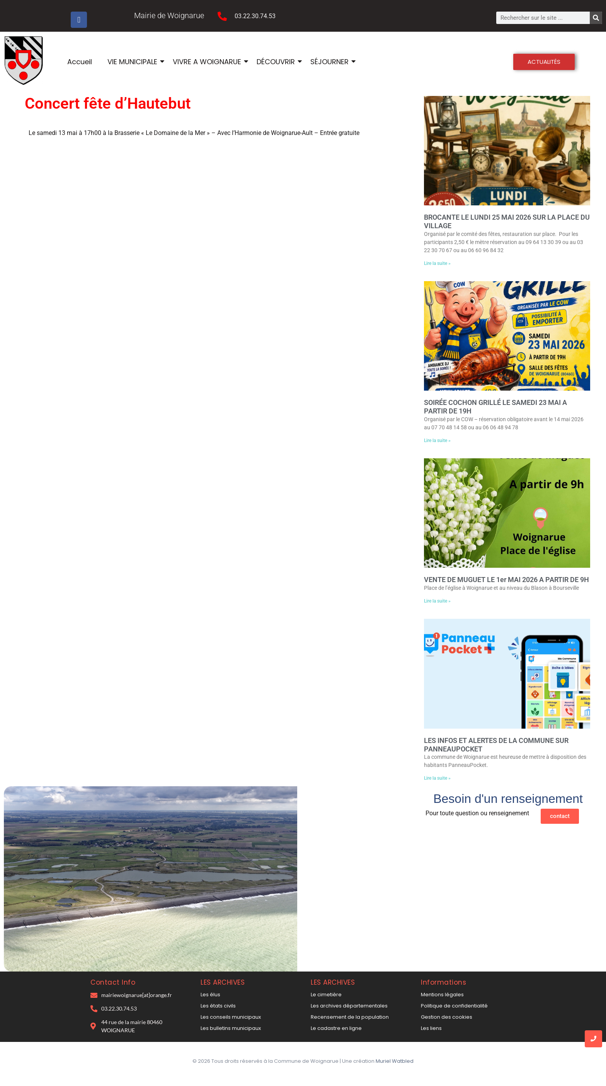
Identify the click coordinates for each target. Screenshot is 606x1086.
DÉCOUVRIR (277, 62)
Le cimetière (326, 994)
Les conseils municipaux (231, 1017)
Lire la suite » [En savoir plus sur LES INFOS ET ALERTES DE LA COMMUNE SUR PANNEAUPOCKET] (437, 778)
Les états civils (218, 1005)
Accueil (79, 62)
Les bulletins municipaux (231, 1028)
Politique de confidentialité (454, 1005)
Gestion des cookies (446, 1017)
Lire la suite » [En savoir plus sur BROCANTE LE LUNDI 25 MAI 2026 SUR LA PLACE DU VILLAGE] (437, 263)
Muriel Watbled (395, 1061)
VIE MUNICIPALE (133, 62)
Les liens (431, 1028)
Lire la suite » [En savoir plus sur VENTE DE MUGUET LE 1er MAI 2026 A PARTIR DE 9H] (437, 601)
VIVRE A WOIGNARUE (208, 62)
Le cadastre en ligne (336, 1028)
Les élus (210, 994)
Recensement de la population (350, 1017)
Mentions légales (442, 994)
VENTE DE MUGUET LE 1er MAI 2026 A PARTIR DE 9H (506, 579)
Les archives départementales (349, 1005)
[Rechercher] (596, 18)
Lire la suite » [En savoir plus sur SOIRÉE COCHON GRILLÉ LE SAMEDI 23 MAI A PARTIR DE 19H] (437, 440)
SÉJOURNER (330, 62)
